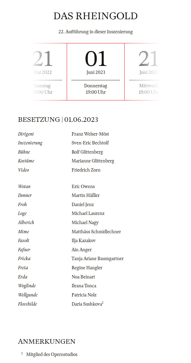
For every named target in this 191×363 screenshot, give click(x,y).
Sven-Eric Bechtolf (90, 142)
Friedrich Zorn (86, 170)
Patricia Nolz (84, 294)
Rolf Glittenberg (87, 152)
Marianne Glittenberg (93, 160)
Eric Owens (83, 186)
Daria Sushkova (87, 304)
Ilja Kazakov (84, 240)
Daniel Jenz (83, 204)
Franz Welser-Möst (90, 134)
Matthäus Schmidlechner (96, 231)
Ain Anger (82, 249)
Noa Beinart (83, 276)
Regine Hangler (87, 267)
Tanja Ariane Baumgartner (98, 258)
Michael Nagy (85, 222)
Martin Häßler (86, 195)
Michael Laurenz (88, 213)
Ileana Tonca (84, 285)
